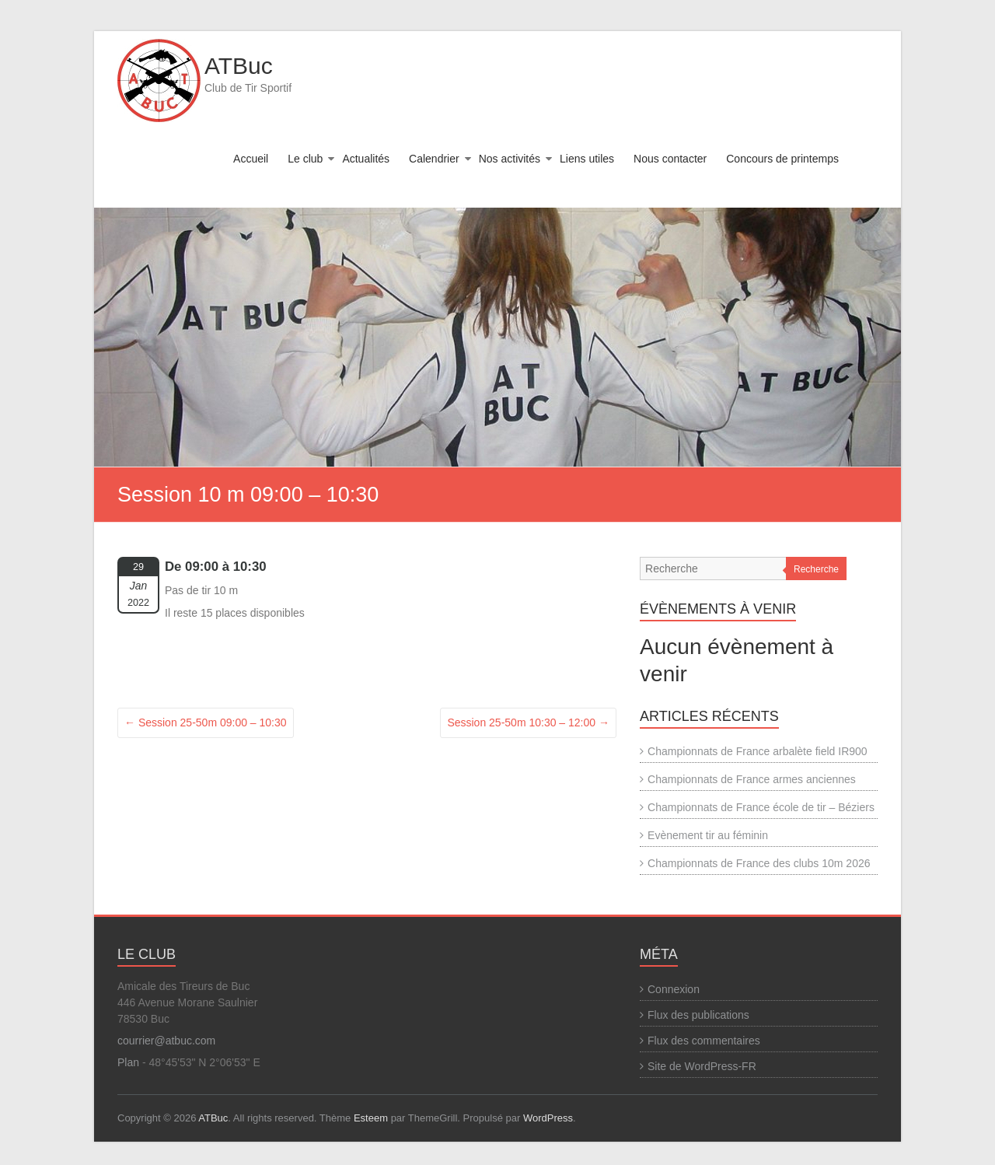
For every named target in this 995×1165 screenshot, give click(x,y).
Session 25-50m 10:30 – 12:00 (528, 722)
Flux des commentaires (704, 1040)
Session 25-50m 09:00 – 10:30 (205, 722)
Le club (305, 158)
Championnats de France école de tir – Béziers (761, 807)
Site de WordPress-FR (702, 1066)
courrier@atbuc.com (166, 1040)
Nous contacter (670, 158)
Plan (128, 1062)
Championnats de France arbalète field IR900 (758, 751)
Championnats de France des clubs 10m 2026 (759, 863)
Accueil (250, 158)
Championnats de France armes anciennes (752, 779)
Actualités (365, 158)
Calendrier (434, 158)
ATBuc (238, 66)
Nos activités (509, 158)
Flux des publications (698, 1015)
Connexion (674, 989)
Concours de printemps (782, 158)
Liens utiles (587, 158)
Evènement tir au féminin (708, 835)
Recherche (816, 569)
